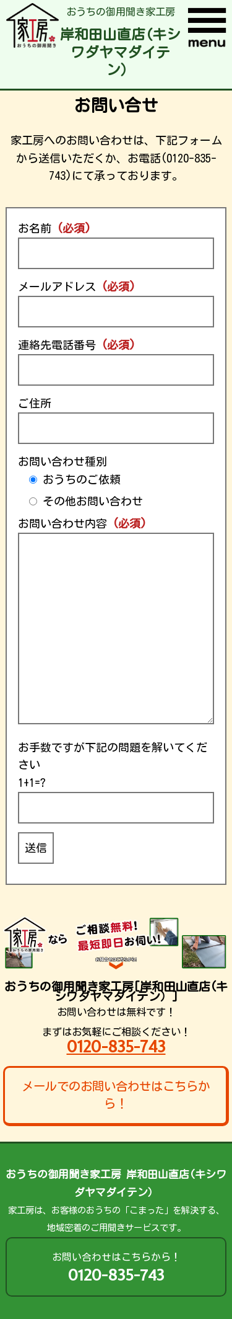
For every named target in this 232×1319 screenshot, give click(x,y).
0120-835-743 (116, 1046)
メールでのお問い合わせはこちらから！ (116, 1095)
